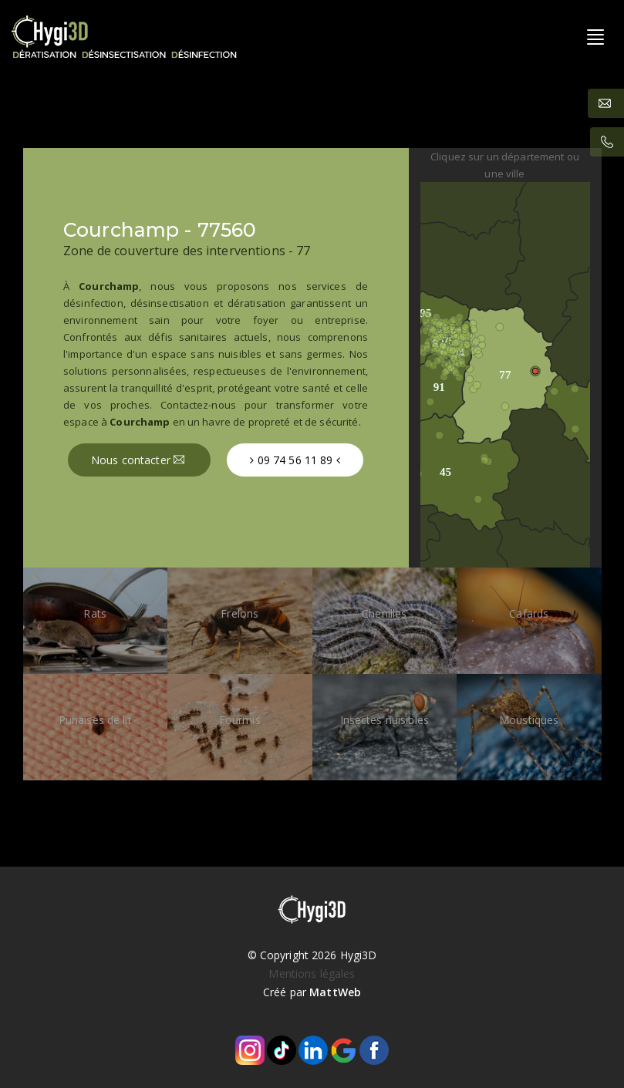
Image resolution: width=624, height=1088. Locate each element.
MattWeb (335, 992)
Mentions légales (311, 973)
